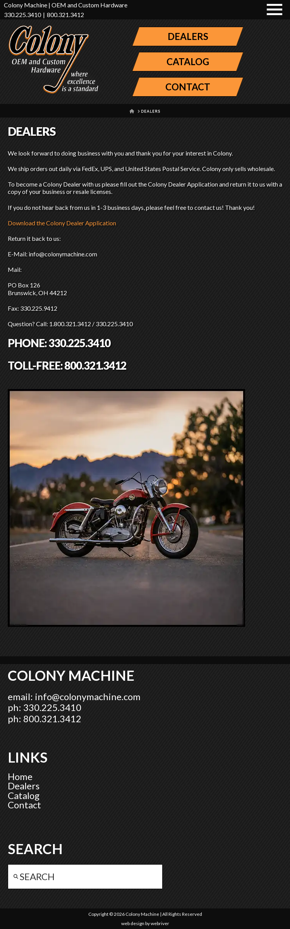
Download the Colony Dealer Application (62, 223)
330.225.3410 (22, 14)
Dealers (23, 785)
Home (20, 776)
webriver (160, 923)
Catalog (23, 795)
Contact (24, 804)
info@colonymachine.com (88, 696)
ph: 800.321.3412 (44, 718)
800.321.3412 (65, 14)
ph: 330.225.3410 (44, 707)
